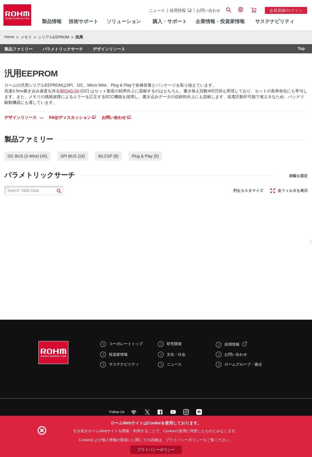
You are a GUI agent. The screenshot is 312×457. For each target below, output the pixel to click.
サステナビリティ (124, 364)
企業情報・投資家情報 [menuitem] (220, 21)
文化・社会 (176, 354)
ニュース (157, 10)
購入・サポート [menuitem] (170, 21)
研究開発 (174, 344)
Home (9, 37)
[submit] (58, 191)
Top (301, 48)
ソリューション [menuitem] (124, 21)
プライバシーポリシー (156, 449)
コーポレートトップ (126, 344)
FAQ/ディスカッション (72, 117)
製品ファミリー (18, 49)
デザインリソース (109, 49)
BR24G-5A (69, 91)
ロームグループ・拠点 (243, 364)
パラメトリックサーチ (62, 49)
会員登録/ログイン (286, 10)
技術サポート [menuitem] (83, 21)
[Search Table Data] (34, 190)
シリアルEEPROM (53, 37)
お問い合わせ (208, 10)
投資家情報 (118, 354)
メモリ (26, 37)
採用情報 (178, 10)
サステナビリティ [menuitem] (274, 21)
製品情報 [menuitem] (52, 21)
